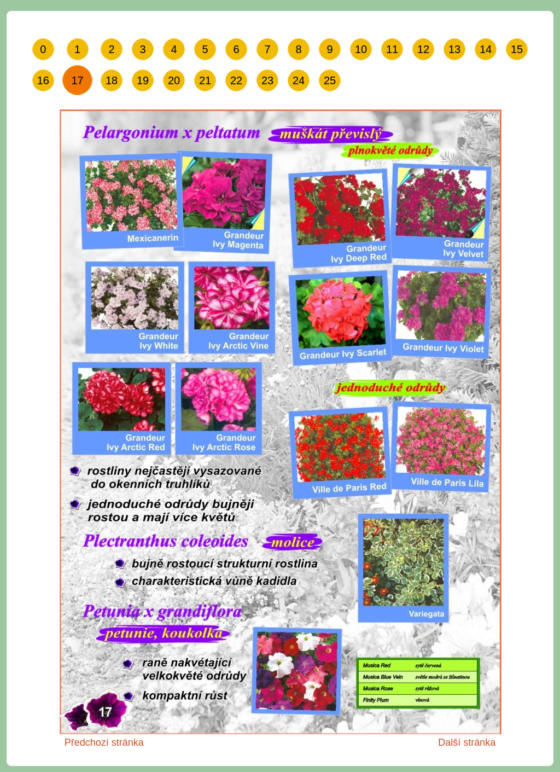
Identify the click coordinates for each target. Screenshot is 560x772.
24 (299, 80)
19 (143, 80)
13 (454, 49)
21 (205, 80)
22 (236, 80)
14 (486, 49)
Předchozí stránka (104, 742)
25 (330, 80)
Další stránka (466, 742)
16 (43, 80)
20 (174, 80)
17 (77, 80)
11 (392, 49)
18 (112, 80)
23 (267, 80)
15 (517, 49)
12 (423, 49)
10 (361, 49)
